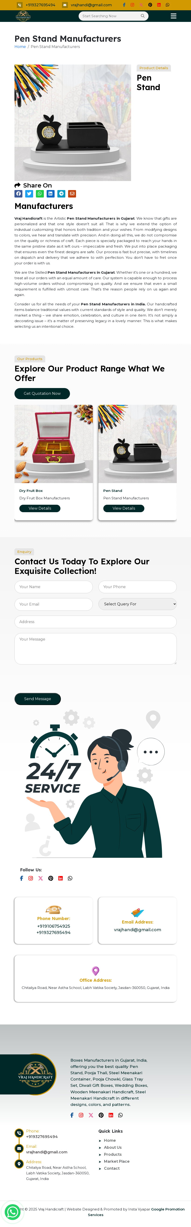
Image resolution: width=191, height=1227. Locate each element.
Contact (112, 1168)
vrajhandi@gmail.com (91, 5)
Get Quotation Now (42, 393)
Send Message (37, 699)
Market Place (117, 1161)
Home (20, 46)
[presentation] (49, 680)
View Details (40, 508)
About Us (113, 1147)
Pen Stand (112, 490)
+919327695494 (40, 5)
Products (113, 1154)
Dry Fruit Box (31, 490)
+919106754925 (53, 926)
